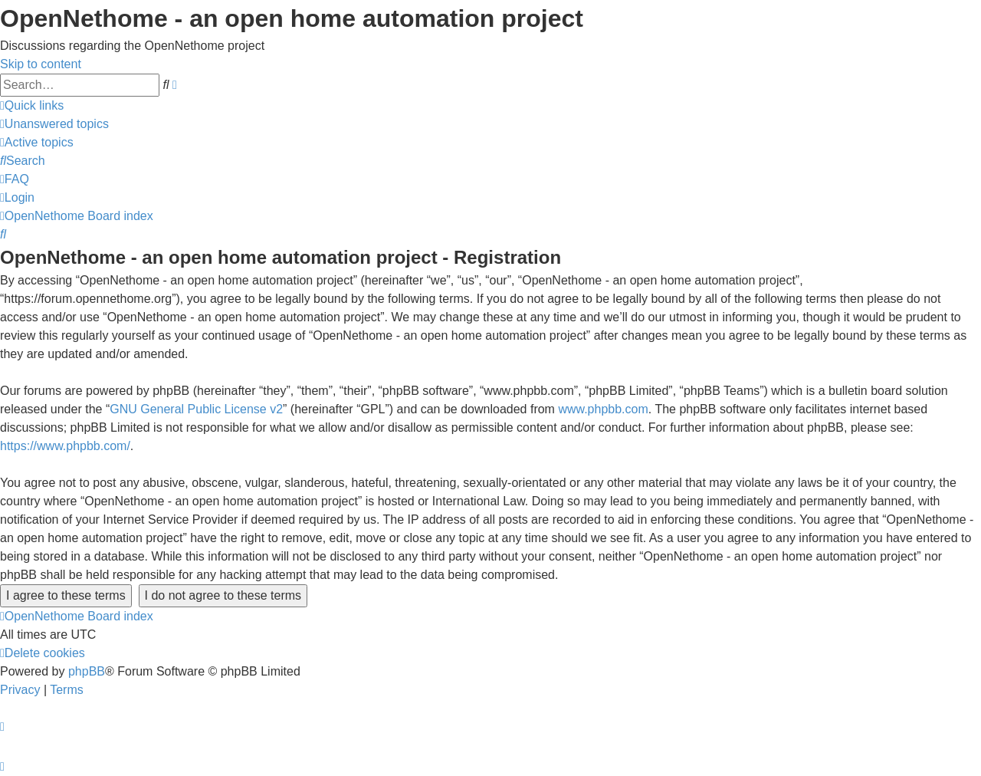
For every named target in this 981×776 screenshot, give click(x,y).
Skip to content (40, 64)
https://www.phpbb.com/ (65, 445)
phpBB (86, 671)
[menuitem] (54, 123)
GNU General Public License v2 (196, 409)
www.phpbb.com (603, 409)
